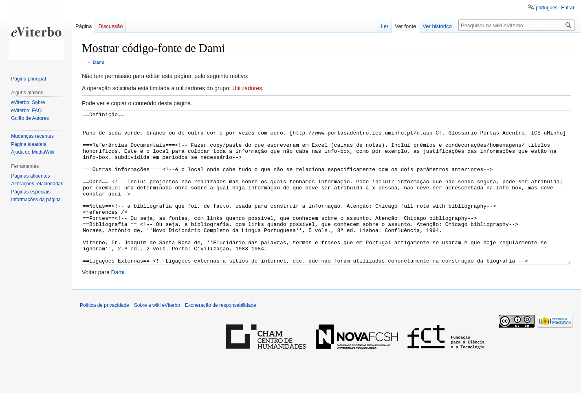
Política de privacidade (104, 336)
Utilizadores (247, 88)
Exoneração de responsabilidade (220, 336)
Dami (98, 62)
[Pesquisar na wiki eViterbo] (516, 25)
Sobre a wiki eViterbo (157, 336)
